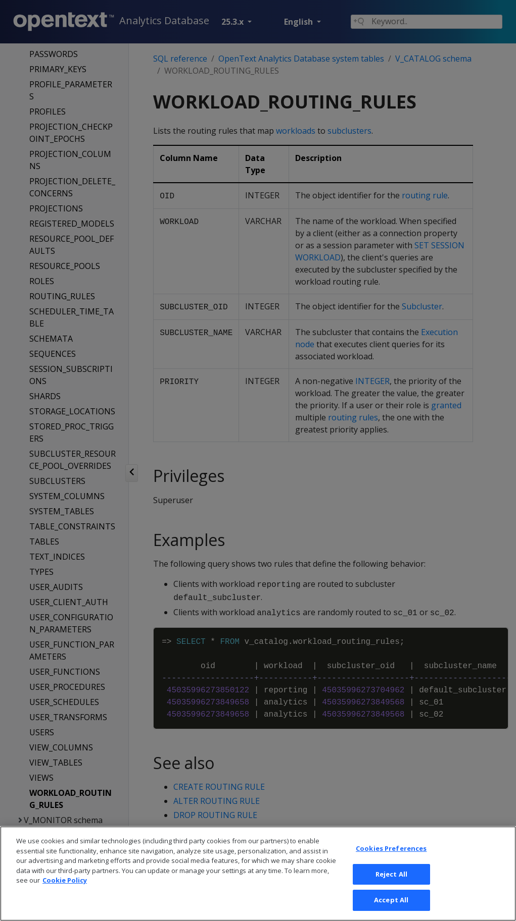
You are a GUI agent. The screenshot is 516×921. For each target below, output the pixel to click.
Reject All (391, 888)
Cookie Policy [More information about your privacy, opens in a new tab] (64, 894)
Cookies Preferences (391, 862)
